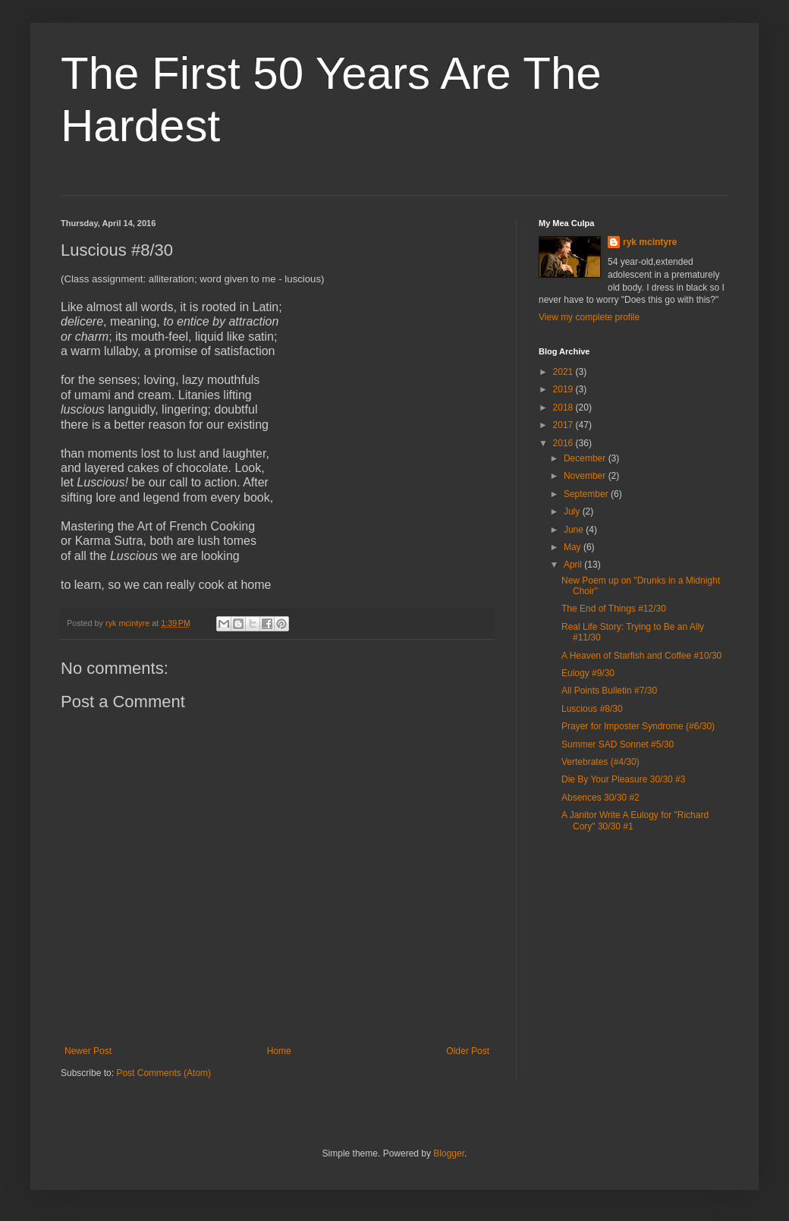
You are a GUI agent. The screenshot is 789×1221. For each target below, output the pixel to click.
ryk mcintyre (650, 242)
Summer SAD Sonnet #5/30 (617, 744)
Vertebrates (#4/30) (600, 762)
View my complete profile (589, 317)
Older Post (467, 1051)
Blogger (448, 1153)
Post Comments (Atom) (163, 1073)
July (573, 511)
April (574, 564)
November (586, 475)
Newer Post (88, 1051)
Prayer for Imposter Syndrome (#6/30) (638, 726)
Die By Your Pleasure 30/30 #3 (623, 779)
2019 (564, 389)
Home (279, 1051)
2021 (564, 372)
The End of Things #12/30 (613, 608)
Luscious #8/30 (592, 708)
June (575, 529)
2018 (564, 407)
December (586, 458)
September (587, 494)
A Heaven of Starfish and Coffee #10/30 (641, 655)
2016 (564, 443)
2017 (564, 425)
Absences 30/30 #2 (600, 797)
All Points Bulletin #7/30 (609, 690)
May (573, 547)
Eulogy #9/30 (588, 673)
